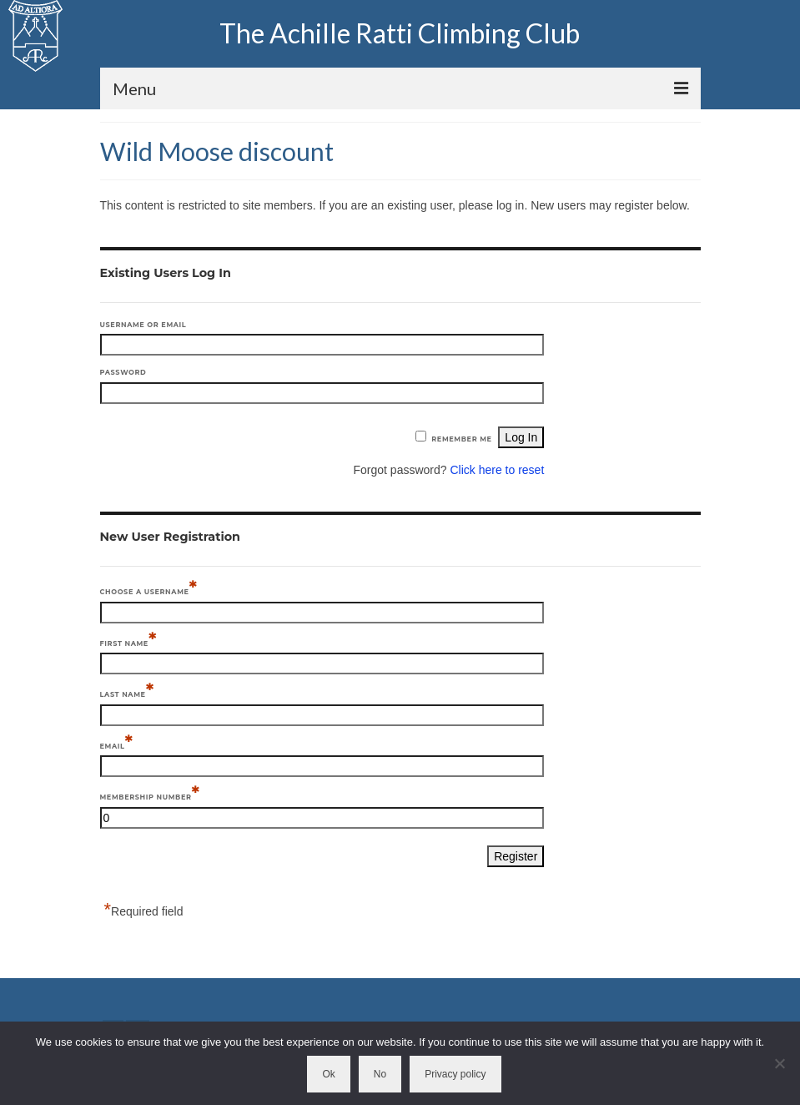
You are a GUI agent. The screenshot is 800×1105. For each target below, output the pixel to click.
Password (123, 372)
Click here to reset (497, 470)
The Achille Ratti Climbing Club (399, 33)
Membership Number (150, 796)
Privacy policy (455, 1074)
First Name (129, 642)
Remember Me (461, 439)
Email (116, 745)
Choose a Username (149, 590)
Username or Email (143, 324)
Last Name (127, 693)
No (380, 1074)
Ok (328, 1074)
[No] (779, 1063)
